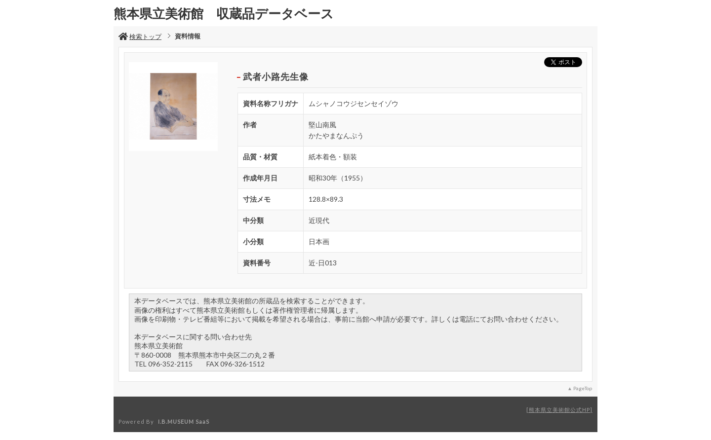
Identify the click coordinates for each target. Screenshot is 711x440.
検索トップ (139, 36)
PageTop (582, 388)
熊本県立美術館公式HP (559, 409)
